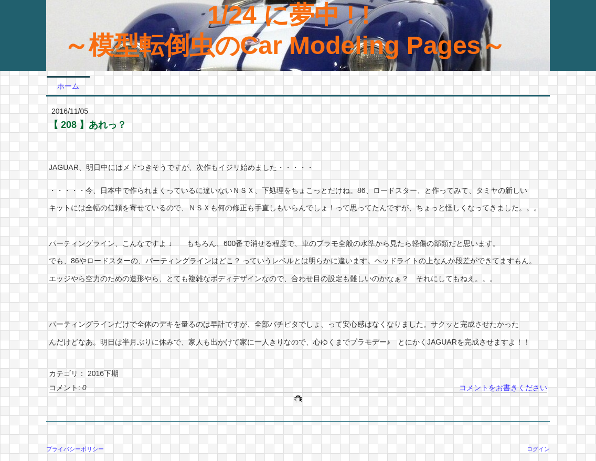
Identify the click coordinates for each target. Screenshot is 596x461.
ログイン (538, 449)
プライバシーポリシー (75, 449)
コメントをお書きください (503, 387)
